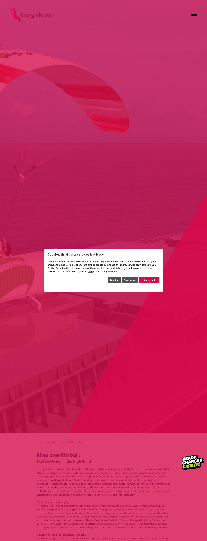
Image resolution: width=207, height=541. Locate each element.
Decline (114, 280)
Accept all (149, 280)
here (90, 271)
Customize (130, 280)
